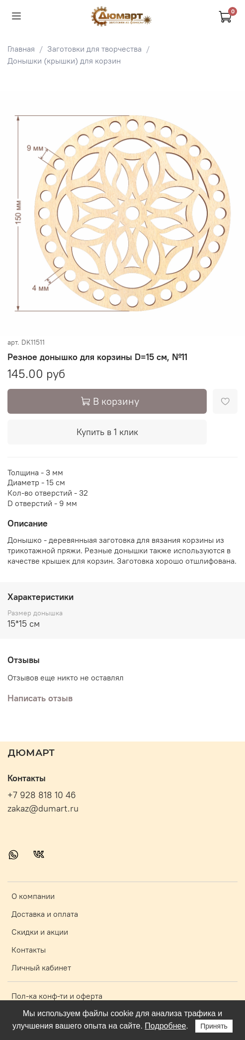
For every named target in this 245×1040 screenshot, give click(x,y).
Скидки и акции (39, 932)
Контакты (28, 950)
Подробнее (165, 1026)
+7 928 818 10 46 (41, 795)
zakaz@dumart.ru (43, 808)
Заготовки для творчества (94, 49)
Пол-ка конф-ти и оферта (56, 996)
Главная (21, 49)
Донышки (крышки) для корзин (64, 61)
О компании (33, 896)
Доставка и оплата (44, 914)
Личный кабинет (41, 967)
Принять (214, 1026)
